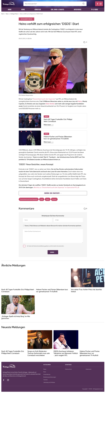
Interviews (77, 9)
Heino (80, 101)
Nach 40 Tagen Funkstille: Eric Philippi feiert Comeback (58, 120)
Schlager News (14, 14)
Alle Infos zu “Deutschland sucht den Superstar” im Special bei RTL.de (56, 187)
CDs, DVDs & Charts (57, 9)
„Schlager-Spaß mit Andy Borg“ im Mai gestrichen (15, 317)
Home (9, 9)
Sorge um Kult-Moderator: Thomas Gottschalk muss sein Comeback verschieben (38, 353)
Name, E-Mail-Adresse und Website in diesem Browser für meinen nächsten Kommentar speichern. (53, 226)
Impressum (88, 369)
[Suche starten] (83, 4)
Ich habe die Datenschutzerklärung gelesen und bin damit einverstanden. (43, 246)
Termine (45, 379)
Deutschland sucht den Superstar (44, 99)
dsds (41, 199)
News (23, 9)
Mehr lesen (48, 125)
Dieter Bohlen (50, 104)
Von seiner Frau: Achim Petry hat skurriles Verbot (86, 290)
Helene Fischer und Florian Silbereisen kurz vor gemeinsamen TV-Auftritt (58, 138)
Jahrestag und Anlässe (49, 382)
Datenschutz (68, 369)
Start (2, 14)
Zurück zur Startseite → (53, 193)
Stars (44, 372)
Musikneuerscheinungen (49, 377)
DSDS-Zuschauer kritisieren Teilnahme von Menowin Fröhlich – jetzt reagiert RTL (66, 353)
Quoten (54, 199)
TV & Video (94, 9)
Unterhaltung (46, 374)
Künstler (38, 9)
